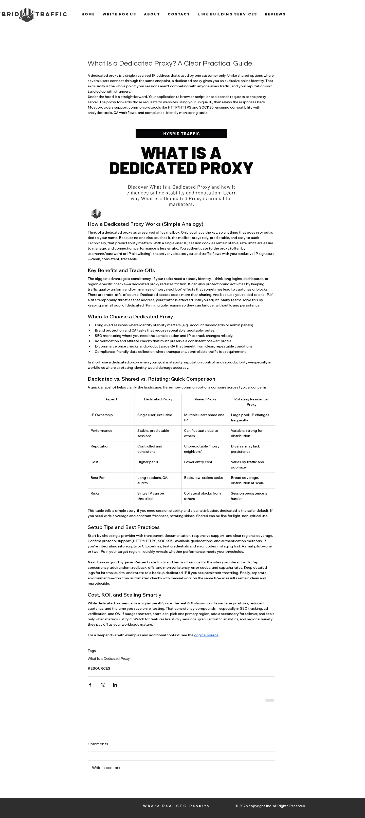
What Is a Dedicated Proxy (109, 659)
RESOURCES (99, 668)
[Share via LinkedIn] (115, 684)
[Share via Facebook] (90, 684)
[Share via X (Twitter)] (102, 684)
